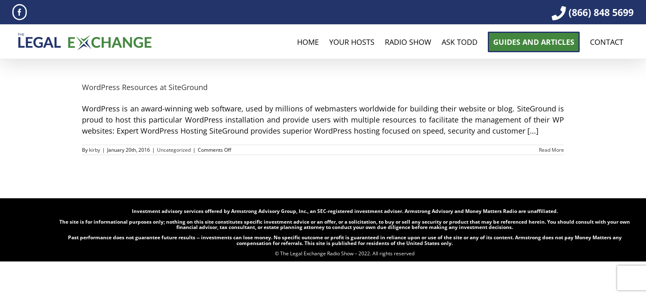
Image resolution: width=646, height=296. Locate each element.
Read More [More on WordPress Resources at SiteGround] (551, 149)
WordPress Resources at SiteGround (145, 87)
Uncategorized (174, 149)
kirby (94, 149)
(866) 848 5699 (601, 12)
